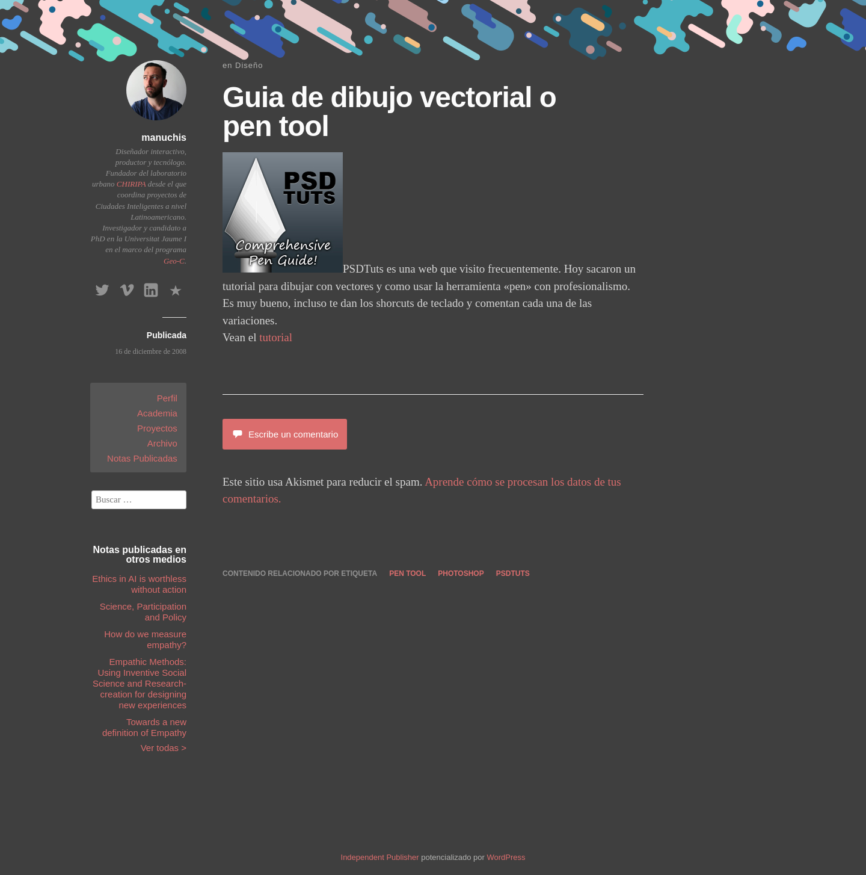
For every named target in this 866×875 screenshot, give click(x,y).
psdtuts (513, 573)
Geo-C (174, 260)
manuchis (163, 137)
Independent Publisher (380, 857)
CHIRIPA (131, 183)
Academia (157, 413)
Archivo (162, 443)
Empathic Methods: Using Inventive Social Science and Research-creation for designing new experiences (139, 683)
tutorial (275, 337)
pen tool (407, 573)
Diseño (249, 65)
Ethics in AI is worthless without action (139, 584)
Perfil (167, 398)
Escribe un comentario (285, 434)
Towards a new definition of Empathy (144, 727)
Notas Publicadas (142, 458)
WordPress (506, 857)
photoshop (461, 573)
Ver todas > (163, 748)
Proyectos (157, 428)
